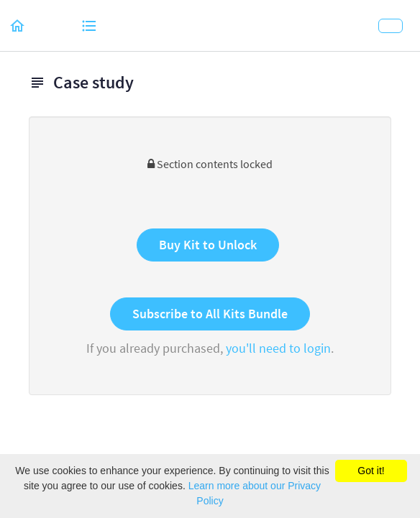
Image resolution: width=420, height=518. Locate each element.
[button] (18, 25)
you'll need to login (278, 348)
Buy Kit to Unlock (208, 244)
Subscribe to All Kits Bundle (210, 313)
